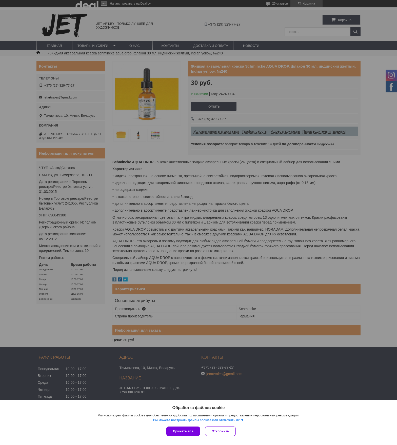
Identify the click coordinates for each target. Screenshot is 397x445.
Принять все (183, 431)
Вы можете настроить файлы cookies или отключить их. (197, 420)
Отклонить (220, 431)
